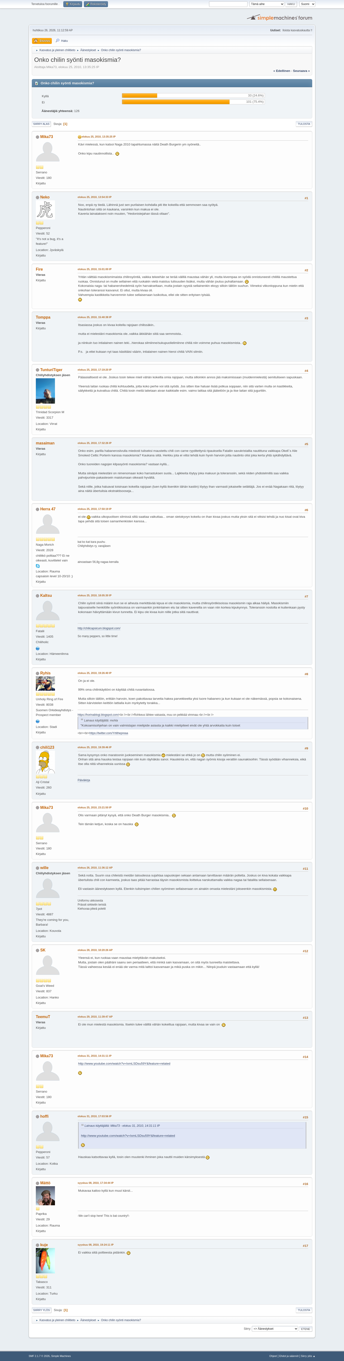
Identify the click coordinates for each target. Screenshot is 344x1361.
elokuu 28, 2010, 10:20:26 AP (95, 950)
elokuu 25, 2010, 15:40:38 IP (95, 317)
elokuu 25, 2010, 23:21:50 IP (95, 807)
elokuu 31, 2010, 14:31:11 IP (95, 1055)
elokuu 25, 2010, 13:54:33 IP (95, 197)
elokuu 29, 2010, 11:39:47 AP (95, 1016)
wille (44, 868)
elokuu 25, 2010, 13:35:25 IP (99, 136)
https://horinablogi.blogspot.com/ (98, 714)
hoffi (44, 1116)
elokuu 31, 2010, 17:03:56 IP (95, 1116)
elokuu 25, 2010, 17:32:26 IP (95, 443)
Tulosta (304, 124)
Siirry (247, 1328)
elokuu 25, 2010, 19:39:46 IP (95, 747)
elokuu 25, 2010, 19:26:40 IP (95, 673)
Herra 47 (47, 509)
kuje (44, 1245)
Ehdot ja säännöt (289, 1356)
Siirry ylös (41, 1310)
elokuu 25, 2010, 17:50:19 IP (95, 508)
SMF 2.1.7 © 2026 (39, 1356)
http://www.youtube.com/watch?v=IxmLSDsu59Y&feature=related (124, 1063)
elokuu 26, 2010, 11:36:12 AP (95, 867)
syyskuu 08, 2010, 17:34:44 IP (95, 1182)
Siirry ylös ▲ (308, 1356)
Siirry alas (41, 124)
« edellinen (281, 71)
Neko (44, 197)
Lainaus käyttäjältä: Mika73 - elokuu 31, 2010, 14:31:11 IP (122, 1125)
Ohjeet (273, 1356)
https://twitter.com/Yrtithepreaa (108, 733)
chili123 (47, 747)
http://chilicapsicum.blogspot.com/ (99, 628)
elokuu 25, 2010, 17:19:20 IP (95, 369)
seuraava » (301, 71)
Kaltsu (46, 595)
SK (42, 950)
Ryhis (45, 673)
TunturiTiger (51, 370)
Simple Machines (61, 1356)
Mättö (45, 1183)
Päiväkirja (84, 780)
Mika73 (46, 137)
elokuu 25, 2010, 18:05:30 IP (95, 595)
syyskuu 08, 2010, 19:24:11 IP (95, 1244)
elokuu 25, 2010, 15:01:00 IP (95, 269)
